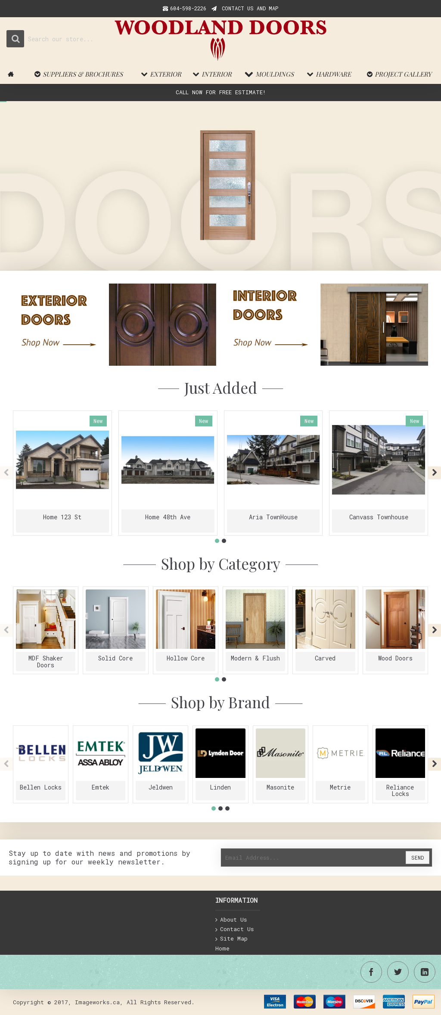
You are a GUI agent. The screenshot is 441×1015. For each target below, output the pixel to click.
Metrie (340, 787)
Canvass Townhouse (378, 517)
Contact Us (234, 929)
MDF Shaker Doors (45, 661)
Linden (220, 787)
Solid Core (115, 658)
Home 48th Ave (167, 517)
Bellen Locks (41, 787)
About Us (231, 920)
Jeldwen (161, 787)
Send (417, 857)
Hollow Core (186, 658)
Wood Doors (395, 658)
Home (222, 948)
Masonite (280, 787)
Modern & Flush (255, 658)
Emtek (100, 787)
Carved (325, 658)
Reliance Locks (400, 790)
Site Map (231, 939)
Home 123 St (62, 517)
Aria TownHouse (273, 517)
